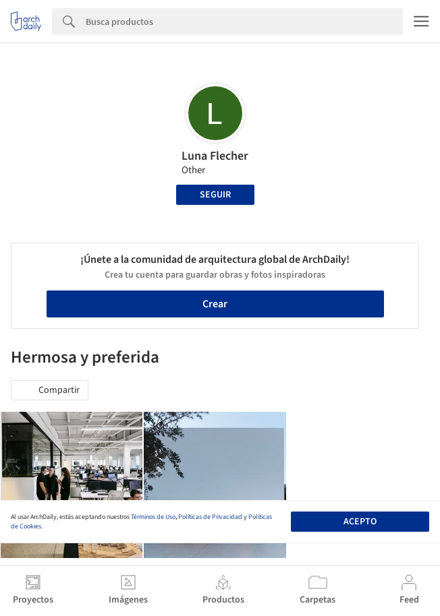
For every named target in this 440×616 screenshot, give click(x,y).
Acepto (360, 521)
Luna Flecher (215, 156)
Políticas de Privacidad (210, 517)
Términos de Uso (153, 517)
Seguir (215, 195)
